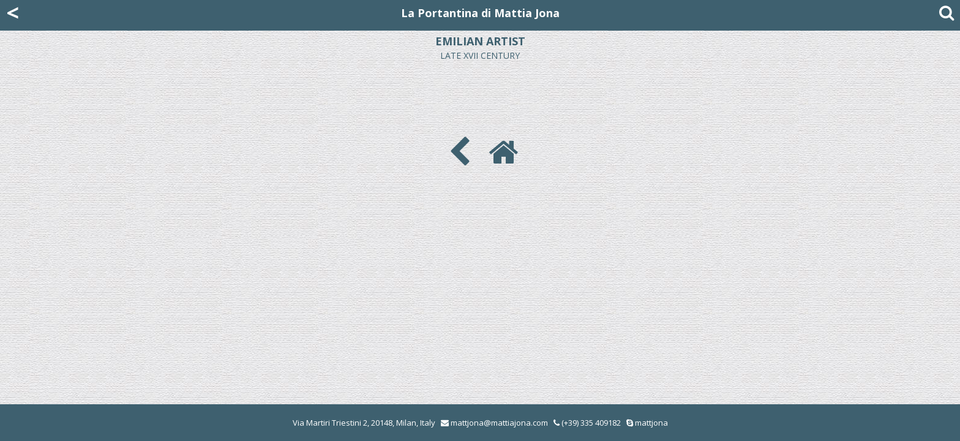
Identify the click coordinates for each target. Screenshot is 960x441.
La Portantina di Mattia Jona (480, 13)
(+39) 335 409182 (587, 422)
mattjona (651, 422)
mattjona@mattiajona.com (499, 422)
